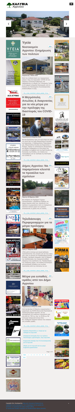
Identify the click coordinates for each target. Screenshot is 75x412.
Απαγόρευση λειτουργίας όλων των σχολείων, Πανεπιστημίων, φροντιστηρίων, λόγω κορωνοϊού (36, 336)
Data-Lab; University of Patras (31, 403)
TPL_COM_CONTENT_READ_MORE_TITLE (35, 93)
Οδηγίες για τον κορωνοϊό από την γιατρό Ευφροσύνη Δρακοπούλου (34, 346)
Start (24, 355)
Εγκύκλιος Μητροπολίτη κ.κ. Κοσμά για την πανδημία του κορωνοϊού (34, 331)
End (24, 357)
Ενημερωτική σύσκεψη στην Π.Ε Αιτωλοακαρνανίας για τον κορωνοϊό (37, 341)
